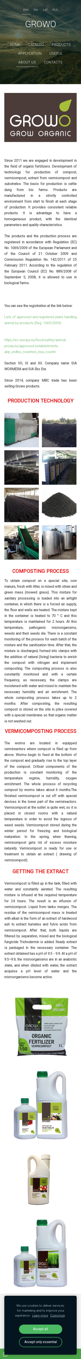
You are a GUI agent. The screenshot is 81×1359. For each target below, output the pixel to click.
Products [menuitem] (61, 45)
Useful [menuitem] (56, 53)
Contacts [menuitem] (53, 62)
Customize (57, 1315)
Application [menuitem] (30, 53)
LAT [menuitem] (45, 9)
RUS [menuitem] (55, 9)
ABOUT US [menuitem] (27, 62)
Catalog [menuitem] (36, 45)
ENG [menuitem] (26, 9)
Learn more (40, 1315)
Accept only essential (40, 1342)
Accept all (40, 1329)
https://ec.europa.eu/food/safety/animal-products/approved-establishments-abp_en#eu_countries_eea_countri (35, 346)
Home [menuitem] (15, 45)
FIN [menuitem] (36, 9)
